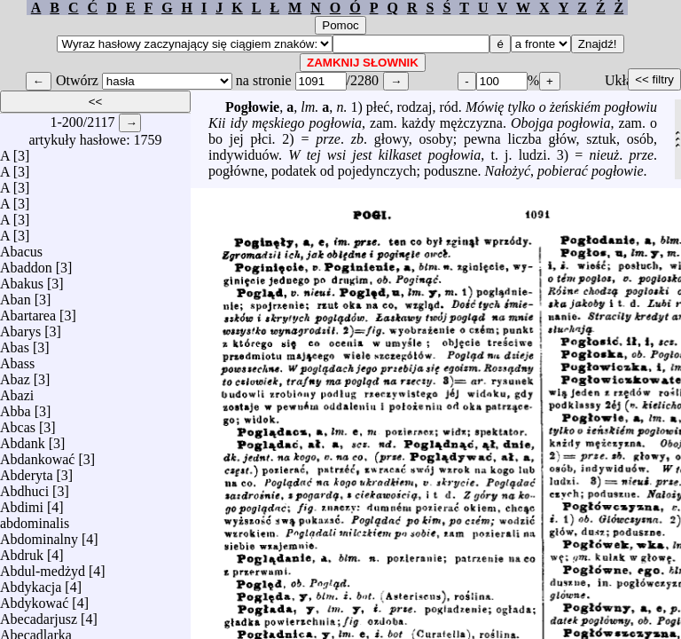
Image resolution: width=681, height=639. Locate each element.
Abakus (21, 279)
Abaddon (26, 263)
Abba (15, 406)
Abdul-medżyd (42, 566)
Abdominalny (39, 534)
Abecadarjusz (38, 614)
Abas (14, 343)
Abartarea (28, 311)
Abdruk (21, 550)
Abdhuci (24, 486)
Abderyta (26, 470)
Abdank (22, 438)
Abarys (20, 327)
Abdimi (21, 502)
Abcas (17, 422)
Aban (15, 295)
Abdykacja (30, 582)
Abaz (15, 375)
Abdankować (37, 454)
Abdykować (34, 598)
